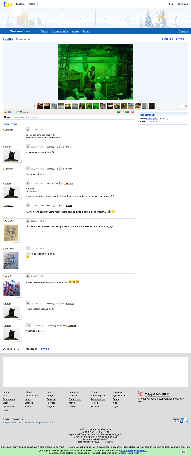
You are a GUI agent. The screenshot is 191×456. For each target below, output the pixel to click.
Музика (72, 406)
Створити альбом (60, 31)
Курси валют (119, 395)
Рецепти (51, 406)
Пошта (6, 392)
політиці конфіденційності (134, 450)
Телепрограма (98, 395)
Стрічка (75, 31)
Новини (95, 403)
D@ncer (8, 130)
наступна (179, 39)
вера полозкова (32, 117)
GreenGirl (8, 221)
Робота (28, 392)
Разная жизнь (23, 39)
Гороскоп (73, 395)
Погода (50, 395)
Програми (74, 392)
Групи (116, 406)
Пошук (50, 392)
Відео (5, 403)
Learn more (133, 453)
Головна (20, 4)
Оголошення (31, 395)
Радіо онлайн (157, 393)
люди (22, 117)
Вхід (171, 4)
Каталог (95, 392)
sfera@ (7, 276)
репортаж (14, 117)
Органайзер (9, 406)
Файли (28, 406)
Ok (183, 452)
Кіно (115, 403)
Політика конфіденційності (39, 422)
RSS (5, 395)
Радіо (5, 410)
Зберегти (22, 112)
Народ (28, 399)
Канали (86, 31)
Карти (72, 403)
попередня (167, 39)
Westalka (8, 248)
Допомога (183, 31)
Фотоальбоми (98, 399)
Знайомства (75, 399)
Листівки (51, 403)
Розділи (32, 4)
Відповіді (95, 406)
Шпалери (29, 403)
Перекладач (9, 399)
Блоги (116, 399)
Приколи (51, 399)
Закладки (117, 392)
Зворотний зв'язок (12, 422)
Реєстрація (182, 4)
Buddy (8, 39)
